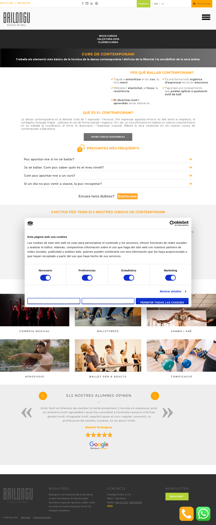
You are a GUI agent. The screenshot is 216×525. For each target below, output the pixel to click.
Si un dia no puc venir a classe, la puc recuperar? (63, 184)
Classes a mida (108, 42)
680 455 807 (24, 3)
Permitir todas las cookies (162, 302)
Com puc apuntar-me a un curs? (49, 175)
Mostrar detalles (171, 291)
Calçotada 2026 (108, 39)
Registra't (177, 496)
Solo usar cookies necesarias (54, 302)
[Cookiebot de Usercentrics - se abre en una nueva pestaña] (172, 223)
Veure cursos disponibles (108, 137)
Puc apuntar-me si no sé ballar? (49, 159)
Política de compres (42, 517)
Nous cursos (108, 35)
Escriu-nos (127, 196)
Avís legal (25, 517)
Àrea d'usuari (201, 3)
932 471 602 (7, 3)
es (162, 3)
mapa (110, 505)
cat (156, 3)
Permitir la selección (108, 302)
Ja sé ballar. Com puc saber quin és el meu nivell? (64, 167)
